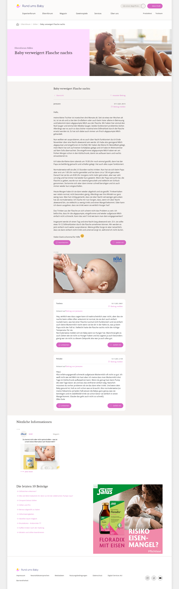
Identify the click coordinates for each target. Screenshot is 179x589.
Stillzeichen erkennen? (27, 491)
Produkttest (147, 13)
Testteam (159, 13)
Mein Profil (156, 6)
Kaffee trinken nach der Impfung (31, 528)
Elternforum (47, 13)
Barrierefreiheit (22, 580)
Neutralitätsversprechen (40, 575)
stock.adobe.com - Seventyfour (162, 73)
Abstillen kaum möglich (28, 519)
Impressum (20, 575)
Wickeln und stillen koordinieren (31, 532)
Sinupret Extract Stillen (28, 500)
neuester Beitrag (119, 95)
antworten (65, 345)
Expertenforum (29, 13)
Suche (143, 6)
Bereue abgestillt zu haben (29, 509)
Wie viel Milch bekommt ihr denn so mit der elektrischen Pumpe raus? (46, 496)
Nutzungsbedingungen (78, 575)
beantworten (63, 242)
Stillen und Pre (24, 505)
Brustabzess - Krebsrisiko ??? (30, 523)
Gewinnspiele (82, 13)
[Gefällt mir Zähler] (118, 242)
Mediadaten (59, 575)
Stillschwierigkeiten (26, 514)
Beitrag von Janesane (74, 311)
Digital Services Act (115, 575)
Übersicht (60, 95)
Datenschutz (97, 575)
